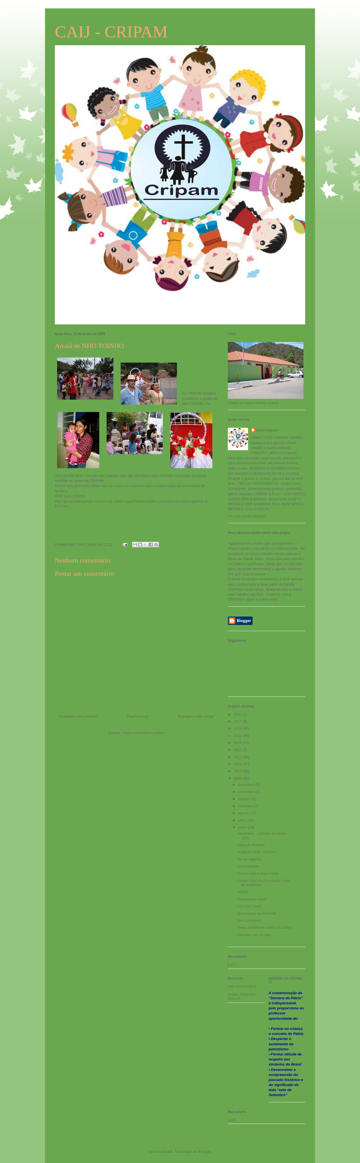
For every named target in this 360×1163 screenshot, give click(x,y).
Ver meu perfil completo (247, 516)
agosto (244, 813)
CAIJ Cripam (267, 430)
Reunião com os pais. (254, 935)
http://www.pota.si (242, 986)
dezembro (246, 784)
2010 (238, 771)
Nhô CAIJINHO (249, 920)
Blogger (204, 1152)
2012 (238, 757)
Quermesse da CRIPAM (256, 913)
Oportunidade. (248, 866)
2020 (238, 714)
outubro (244, 799)
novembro (246, 791)
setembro (246, 806)
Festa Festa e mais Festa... (259, 873)
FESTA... (244, 892)
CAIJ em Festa (249, 906)
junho (243, 827)
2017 (238, 721)
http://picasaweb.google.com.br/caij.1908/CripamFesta (99, 501)
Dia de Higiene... (250, 859)
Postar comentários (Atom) (143, 733)
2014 (238, 743)
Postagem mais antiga (195, 716)
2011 (238, 764)
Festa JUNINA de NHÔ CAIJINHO (264, 927)
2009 (238, 778)
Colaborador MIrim (252, 899)
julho (242, 820)
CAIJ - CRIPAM (111, 31)
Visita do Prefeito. (251, 845)
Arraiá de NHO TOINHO (256, 852)
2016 (238, 728)
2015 (238, 736)
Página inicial (137, 716)
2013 (238, 750)
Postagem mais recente (78, 716)
